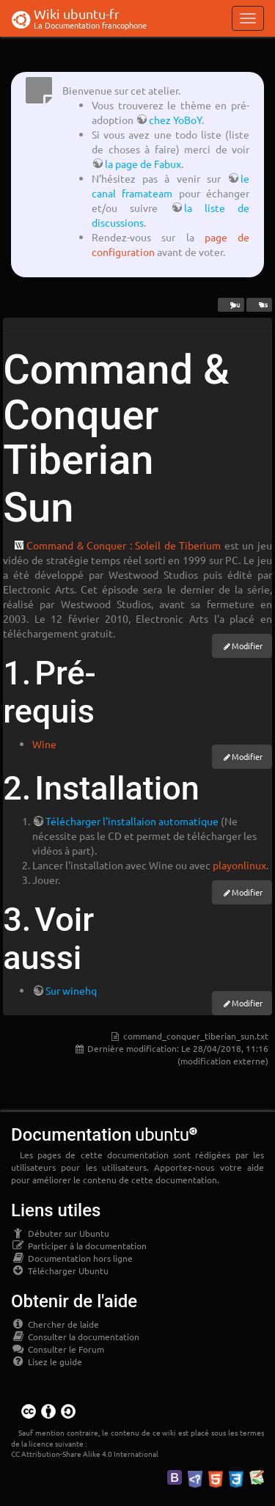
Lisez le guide (46, 1361)
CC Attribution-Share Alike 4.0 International (84, 1453)
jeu (230, 304)
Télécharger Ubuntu (60, 1270)
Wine (44, 743)
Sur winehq (71, 990)
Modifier (247, 645)
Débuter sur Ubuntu (60, 1233)
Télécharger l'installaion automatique (132, 820)
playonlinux (239, 864)
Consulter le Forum (57, 1349)
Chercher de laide (55, 1324)
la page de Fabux (143, 163)
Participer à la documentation (79, 1245)
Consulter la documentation (75, 1336)
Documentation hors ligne (72, 1258)
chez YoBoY (175, 119)
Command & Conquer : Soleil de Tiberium (123, 545)
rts (259, 304)
